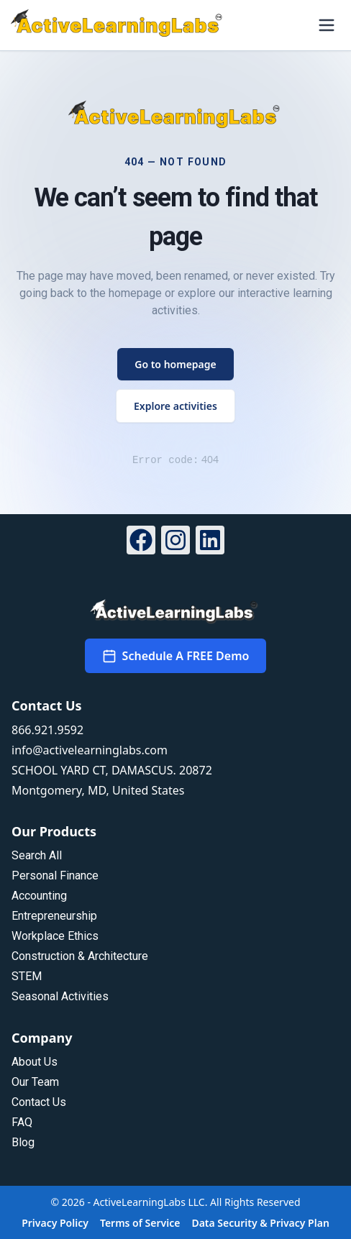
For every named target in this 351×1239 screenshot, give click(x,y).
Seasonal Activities (60, 996)
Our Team (35, 1082)
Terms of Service (140, 1223)
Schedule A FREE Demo (176, 656)
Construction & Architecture (80, 956)
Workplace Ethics (55, 936)
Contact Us (39, 1102)
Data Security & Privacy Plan (260, 1223)
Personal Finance (55, 875)
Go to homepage (175, 364)
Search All (37, 855)
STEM (27, 976)
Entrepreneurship (54, 916)
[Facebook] (141, 542)
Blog (23, 1142)
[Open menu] (326, 25)
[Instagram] (175, 542)
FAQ (22, 1122)
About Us (35, 1062)
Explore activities (175, 406)
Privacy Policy (55, 1223)
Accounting (39, 895)
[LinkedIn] (210, 542)
